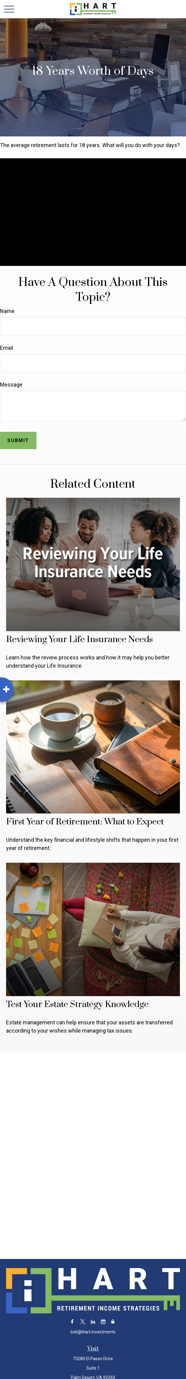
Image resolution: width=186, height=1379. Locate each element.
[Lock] (112, 1321)
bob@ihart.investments (93, 1331)
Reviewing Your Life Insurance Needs (79, 639)
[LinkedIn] (93, 1321)
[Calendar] (103, 1321)
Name (7, 311)
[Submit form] (18, 440)
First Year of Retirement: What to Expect (85, 821)
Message (11, 384)
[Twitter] (82, 1321)
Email (6, 348)
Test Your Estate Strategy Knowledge (77, 1004)
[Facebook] (72, 1321)
